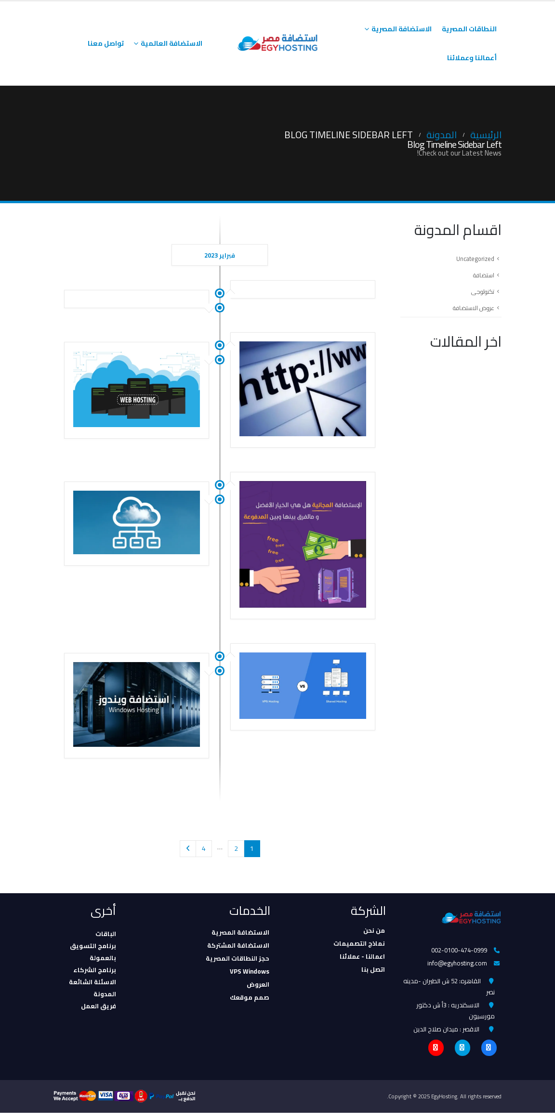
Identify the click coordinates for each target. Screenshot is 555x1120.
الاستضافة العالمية (171, 43)
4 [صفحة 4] (204, 848)
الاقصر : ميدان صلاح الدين (446, 1035)
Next (188, 848)
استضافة (482, 277)
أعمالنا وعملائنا (472, 58)
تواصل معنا (106, 43)
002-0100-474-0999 (459, 950)
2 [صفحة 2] (236, 848)
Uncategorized (474, 259)
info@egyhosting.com (457, 964)
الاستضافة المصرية (401, 29)
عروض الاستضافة (471, 311)
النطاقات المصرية (469, 29)
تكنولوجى (481, 294)
